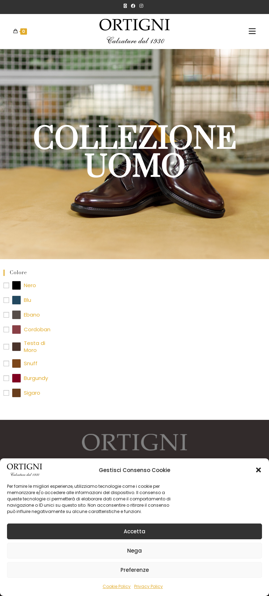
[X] (126, 6)
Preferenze (134, 570)
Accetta (134, 531)
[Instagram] (141, 6)
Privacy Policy (148, 586)
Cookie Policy (117, 586)
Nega (134, 550)
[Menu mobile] (252, 31)
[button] (258, 469)
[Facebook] (133, 6)
